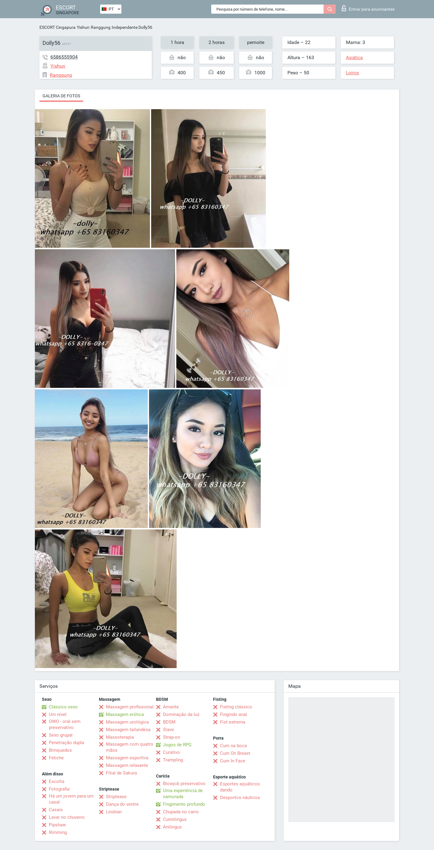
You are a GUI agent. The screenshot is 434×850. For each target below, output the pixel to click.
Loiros (352, 73)
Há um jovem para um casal (71, 799)
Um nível (57, 714)
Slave (168, 729)
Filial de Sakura (121, 773)
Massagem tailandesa (128, 729)
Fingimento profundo (184, 804)
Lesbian (114, 812)
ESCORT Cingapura (57, 27)
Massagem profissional (130, 707)
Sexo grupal (61, 735)
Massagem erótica (125, 714)
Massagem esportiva (127, 758)
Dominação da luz (181, 714)
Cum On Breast (235, 753)
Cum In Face (232, 761)
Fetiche (56, 758)
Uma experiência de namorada (183, 793)
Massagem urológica (127, 722)
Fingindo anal (233, 714)
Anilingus (172, 827)
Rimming (58, 832)
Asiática (354, 57)
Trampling (173, 760)
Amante (171, 707)
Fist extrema (232, 722)
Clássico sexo (63, 707)
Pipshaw (57, 825)
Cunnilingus (175, 819)
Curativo (171, 752)
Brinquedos (60, 750)
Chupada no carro (181, 812)
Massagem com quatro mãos (129, 747)
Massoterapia (120, 737)
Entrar (368, 8)
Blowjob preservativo (184, 783)
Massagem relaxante (127, 765)
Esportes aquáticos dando (240, 787)
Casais (56, 809)
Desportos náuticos (240, 797)
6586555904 (64, 57)
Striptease (116, 796)
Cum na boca (233, 745)
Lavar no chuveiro (67, 817)
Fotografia (59, 789)
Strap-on (171, 737)
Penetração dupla (66, 742)
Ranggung (100, 27)
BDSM (169, 722)
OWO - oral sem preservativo (64, 724)
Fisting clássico (236, 707)
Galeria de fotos (61, 95)
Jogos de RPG (177, 745)
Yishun (83, 27)
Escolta (56, 781)
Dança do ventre (122, 804)
